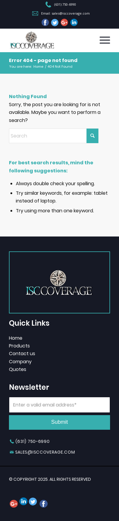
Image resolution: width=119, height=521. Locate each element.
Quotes (17, 369)
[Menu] (102, 40)
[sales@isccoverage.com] (42, 454)
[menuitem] (60, 5)
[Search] (53, 136)
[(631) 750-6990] (29, 443)
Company (20, 361)
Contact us (22, 353)
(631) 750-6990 (65, 4)
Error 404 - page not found (43, 60)
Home (15, 338)
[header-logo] (49, 40)
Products (19, 345)
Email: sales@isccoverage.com (65, 13)
